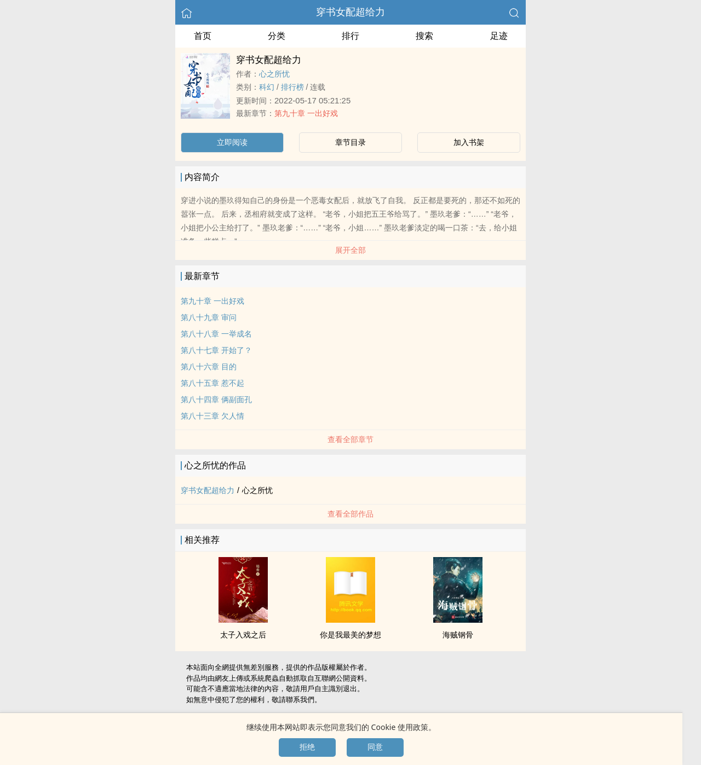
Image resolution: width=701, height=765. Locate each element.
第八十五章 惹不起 (212, 383)
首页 (202, 35)
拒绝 (307, 747)
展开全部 (350, 250)
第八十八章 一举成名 (216, 333)
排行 (350, 35)
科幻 (266, 87)
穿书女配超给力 (350, 12)
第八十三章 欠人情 (212, 416)
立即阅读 (232, 142)
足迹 (499, 35)
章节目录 (350, 142)
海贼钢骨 (458, 634)
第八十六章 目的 (209, 366)
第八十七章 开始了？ (216, 350)
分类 (276, 35)
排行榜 (292, 87)
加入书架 (468, 142)
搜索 (424, 35)
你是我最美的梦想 (350, 634)
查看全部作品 (350, 513)
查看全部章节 (350, 439)
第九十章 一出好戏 (306, 113)
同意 (375, 747)
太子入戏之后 (243, 634)
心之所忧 (274, 73)
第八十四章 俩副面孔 (216, 399)
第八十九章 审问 (209, 317)
